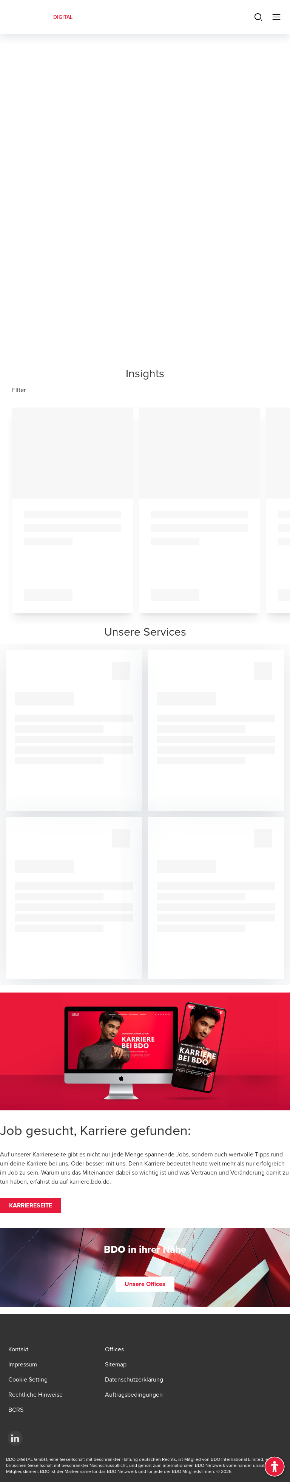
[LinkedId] (15, 1438)
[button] (30, 1205)
